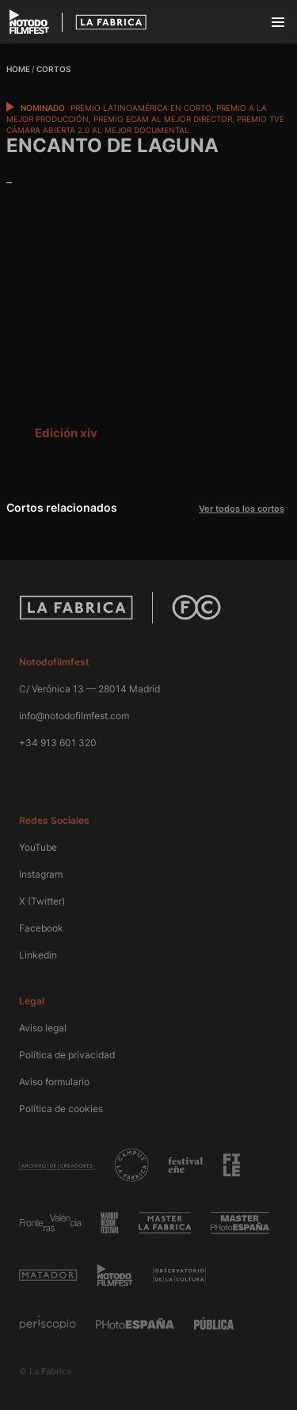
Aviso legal (43, 1028)
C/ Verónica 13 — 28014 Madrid (89, 689)
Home (18, 69)
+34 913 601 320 (58, 743)
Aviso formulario (54, 1082)
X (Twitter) (42, 901)
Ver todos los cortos (241, 508)
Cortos (53, 69)
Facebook (41, 928)
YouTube (38, 847)
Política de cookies (61, 1109)
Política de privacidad (67, 1055)
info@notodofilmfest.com (74, 716)
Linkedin (38, 955)
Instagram (41, 874)
